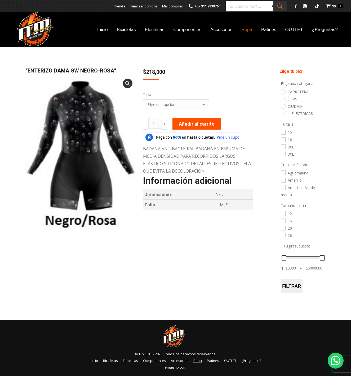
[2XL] (283, 146)
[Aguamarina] (283, 172)
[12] (283, 213)
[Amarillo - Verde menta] (283, 187)
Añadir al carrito (197, 124)
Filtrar (291, 286)
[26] (283, 235)
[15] (283, 132)
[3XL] (283, 154)
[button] (127, 83)
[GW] (287, 99)
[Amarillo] (283, 180)
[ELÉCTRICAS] (287, 113)
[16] (283, 139)
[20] (283, 228)
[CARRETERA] (283, 91)
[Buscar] (280, 6)
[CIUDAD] (283, 106)
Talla (147, 94)
